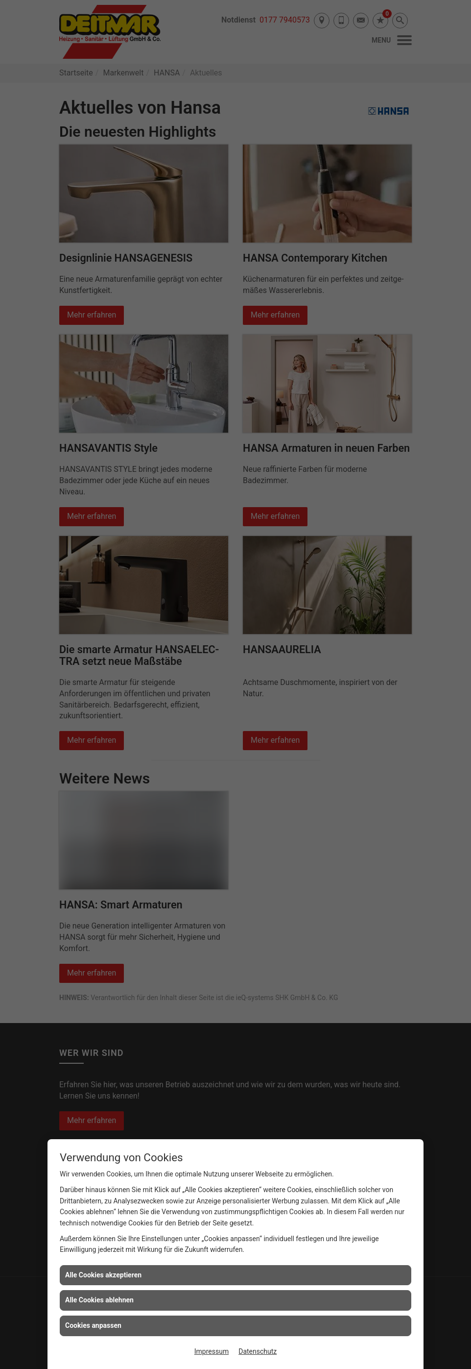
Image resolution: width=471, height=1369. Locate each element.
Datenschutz (257, 1351)
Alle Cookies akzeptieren (103, 1275)
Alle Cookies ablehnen (99, 1300)
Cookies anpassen (93, 1325)
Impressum (211, 1351)
